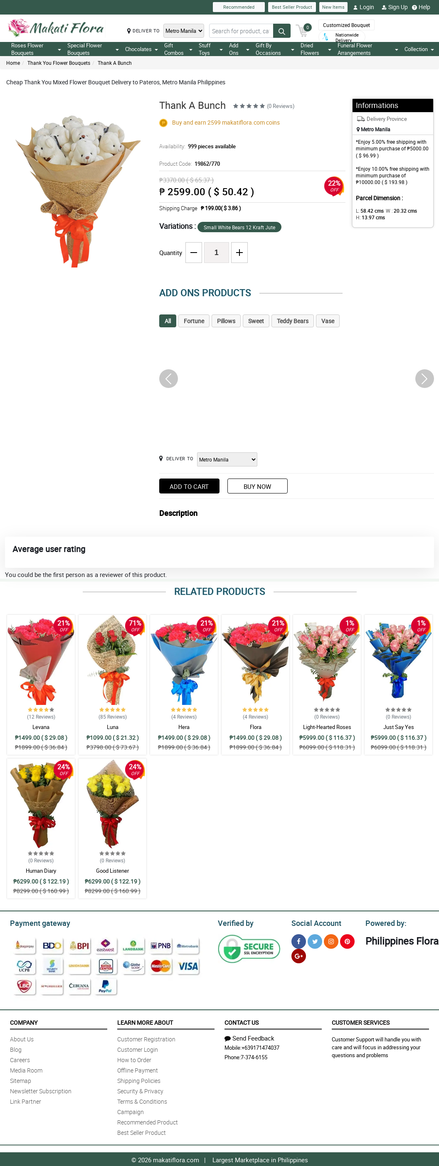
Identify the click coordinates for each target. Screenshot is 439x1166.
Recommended (238, 7)
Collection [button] (419, 49)
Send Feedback (249, 1037)
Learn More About (145, 1021)
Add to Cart (189, 486)
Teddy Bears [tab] (292, 321)
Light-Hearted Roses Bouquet (327, 730)
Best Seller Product (292, 7)
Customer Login (137, 1048)
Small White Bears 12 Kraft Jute (239, 227)
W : (397, 210)
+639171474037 (260, 1046)
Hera (184, 727)
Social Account (314, 922)
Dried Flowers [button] (316, 49)
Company (23, 1021)
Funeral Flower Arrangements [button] (368, 49)
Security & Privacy (140, 1090)
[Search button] (282, 31)
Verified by (234, 922)
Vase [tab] (327, 321)
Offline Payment (137, 1069)
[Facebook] (298, 940)
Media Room (26, 1069)
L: (368, 210)
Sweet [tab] (256, 321)
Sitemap (20, 1079)
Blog (16, 1048)
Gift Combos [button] (178, 49)
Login (363, 7)
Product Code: (188, 163)
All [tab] (168, 321)
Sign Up (395, 7)
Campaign (130, 1110)
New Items (333, 7)
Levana (40, 727)
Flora (255, 727)
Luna (112, 727)
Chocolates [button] (141, 49)
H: (369, 217)
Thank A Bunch (115, 62)
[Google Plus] (298, 955)
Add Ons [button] (239, 49)
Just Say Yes (398, 727)
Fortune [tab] (194, 321)
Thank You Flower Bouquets (58, 62)
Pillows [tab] (226, 321)
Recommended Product (147, 1121)
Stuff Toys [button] (211, 49)
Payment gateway (36, 922)
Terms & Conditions (142, 1100)
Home (13, 62)
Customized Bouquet (346, 25)
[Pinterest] (347, 940)
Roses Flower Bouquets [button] (36, 49)
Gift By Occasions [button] (275, 49)
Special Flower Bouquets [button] (93, 49)
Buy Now (257, 486)
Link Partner (25, 1100)
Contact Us (241, 1021)
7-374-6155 (254, 1056)
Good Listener (112, 870)
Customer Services (361, 1021)
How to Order (134, 1059)
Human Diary (41, 870)
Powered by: (384, 922)
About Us (22, 1038)
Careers (20, 1059)
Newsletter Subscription (41, 1090)
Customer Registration (146, 1038)
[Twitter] (315, 940)
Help (421, 7)
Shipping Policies (138, 1079)
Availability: (195, 146)
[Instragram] (331, 940)
